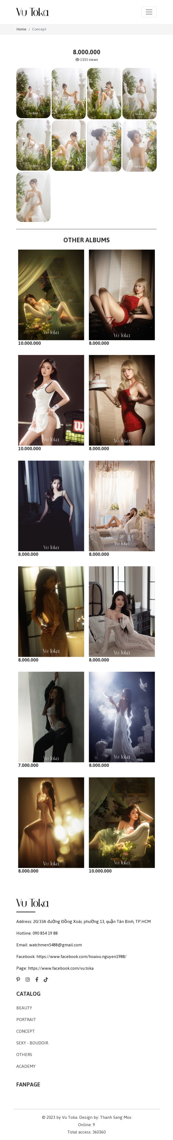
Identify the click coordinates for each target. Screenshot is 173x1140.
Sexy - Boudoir (32, 1043)
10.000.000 (31, 338)
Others (24, 1054)
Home (21, 29)
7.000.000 (30, 760)
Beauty (24, 1008)
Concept (39, 29)
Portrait (26, 1019)
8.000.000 (101, 338)
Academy (26, 1066)
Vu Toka (69, 1117)
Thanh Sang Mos (115, 1117)
